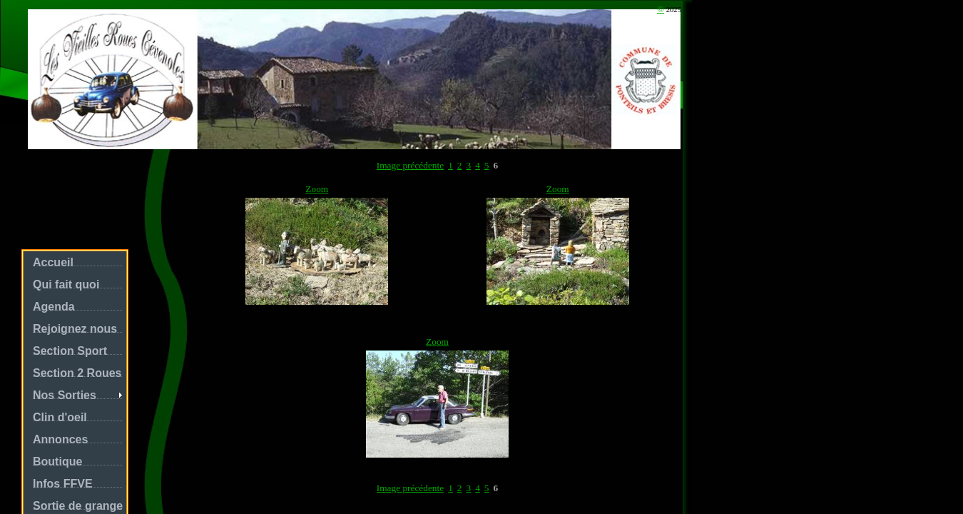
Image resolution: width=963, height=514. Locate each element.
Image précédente (410, 165)
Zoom (316, 188)
